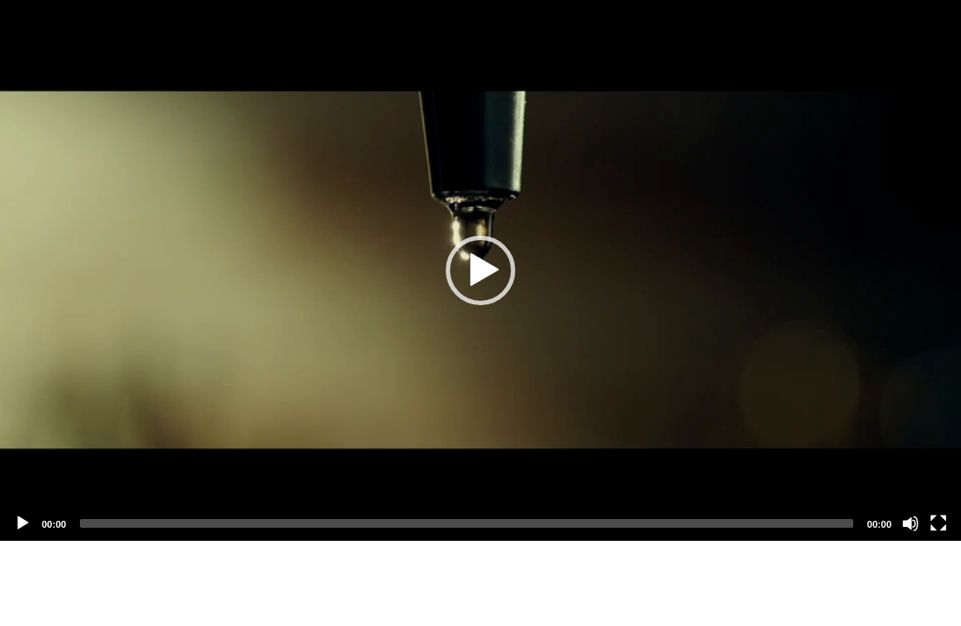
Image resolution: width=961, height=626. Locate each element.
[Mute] (910, 523)
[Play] (22, 523)
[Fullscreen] (938, 523)
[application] (480, 270)
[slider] (466, 523)
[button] (480, 270)
